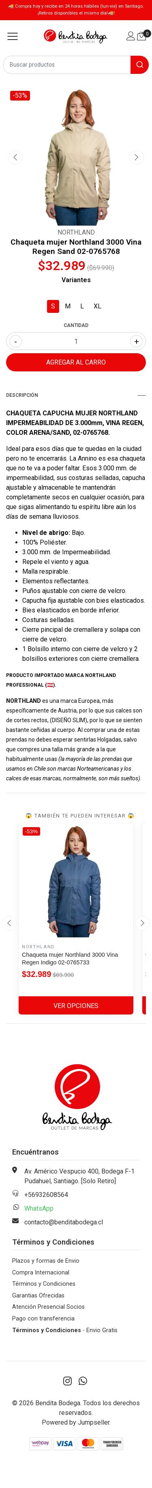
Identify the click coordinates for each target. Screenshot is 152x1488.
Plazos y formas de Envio (45, 1260)
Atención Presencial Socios (48, 1307)
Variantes (76, 280)
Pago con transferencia (43, 1318)
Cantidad (76, 325)
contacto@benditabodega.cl (63, 1222)
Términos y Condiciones (43, 1284)
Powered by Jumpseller (75, 1422)
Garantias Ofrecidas (38, 1295)
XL (97, 306)
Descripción (76, 395)
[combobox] (76, 65)
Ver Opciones (76, 1006)
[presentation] (15, 157)
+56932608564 (46, 1195)
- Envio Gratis (65, 1330)
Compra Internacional (40, 1272)
